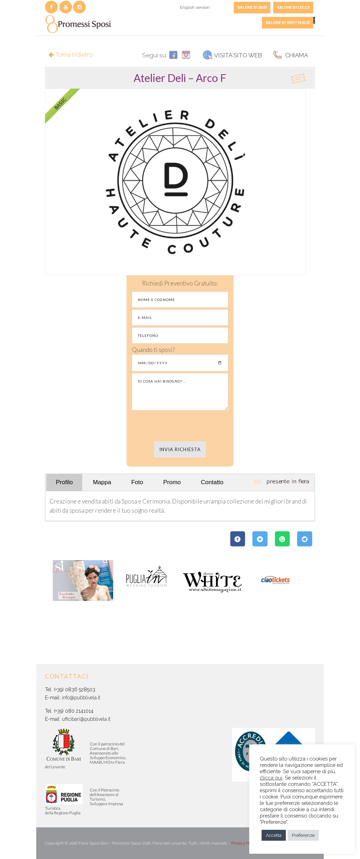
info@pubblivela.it (81, 697)
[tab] (180, 78)
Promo (172, 482)
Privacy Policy (244, 843)
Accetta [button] (274, 835)
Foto (137, 482)
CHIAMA (290, 55)
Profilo (64, 482)
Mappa (102, 482)
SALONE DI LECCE (293, 7)
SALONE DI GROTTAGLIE (287, 22)
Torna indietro (71, 54)
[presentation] (180, 426)
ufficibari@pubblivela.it (86, 719)
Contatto (212, 482)
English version (195, 7)
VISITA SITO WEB (232, 55)
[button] (180, 77)
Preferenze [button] (303, 835)
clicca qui (271, 778)
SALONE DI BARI (252, 7)
